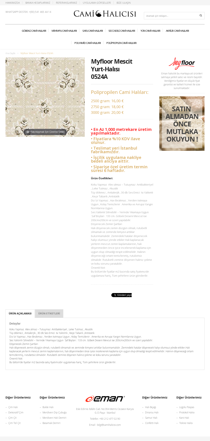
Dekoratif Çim (15, 412)
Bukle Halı (48, 407)
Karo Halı (184, 417)
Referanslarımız (66, 2)
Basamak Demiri (51, 423)
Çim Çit (12, 417)
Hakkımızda (12, 2)
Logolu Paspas (186, 407)
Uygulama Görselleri (97, 2)
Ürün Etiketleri (49, 313)
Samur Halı (151, 417)
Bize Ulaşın (124, 2)
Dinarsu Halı (152, 412)
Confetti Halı (152, 423)
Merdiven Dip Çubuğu (55, 412)
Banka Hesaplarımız (37, 2)
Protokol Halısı (187, 412)
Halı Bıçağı (150, 407)
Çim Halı (13, 407)
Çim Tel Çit (14, 423)
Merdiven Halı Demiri (54, 417)
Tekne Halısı (186, 423)
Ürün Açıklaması (20, 313)
